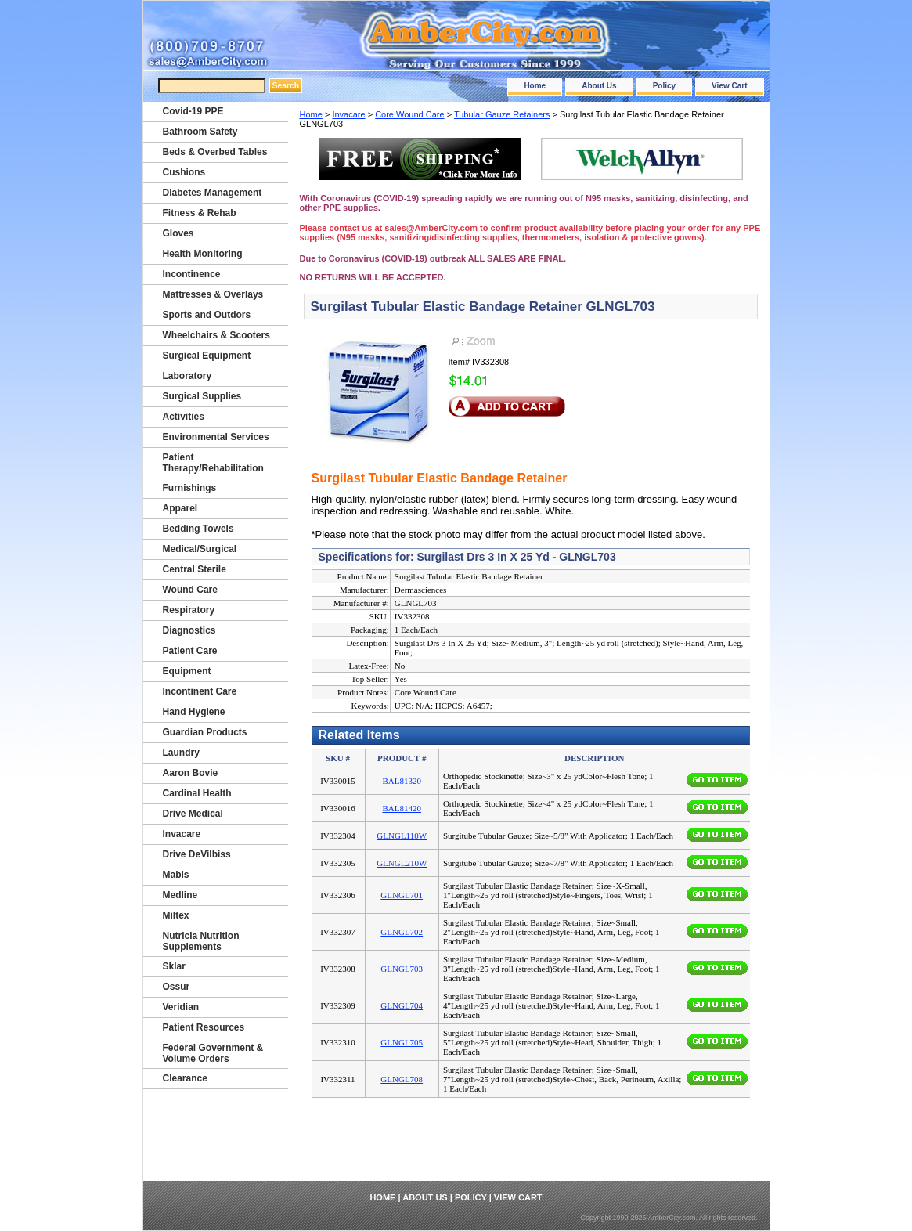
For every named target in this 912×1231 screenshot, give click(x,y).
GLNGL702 (401, 932)
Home (535, 85)
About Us (599, 85)
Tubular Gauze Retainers (502, 114)
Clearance (185, 1078)
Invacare (348, 114)
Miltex (176, 915)
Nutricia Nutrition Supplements (201, 941)
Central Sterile (194, 569)
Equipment (187, 671)
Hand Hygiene (194, 711)
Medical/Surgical (200, 548)
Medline (180, 895)
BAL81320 (401, 780)
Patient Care (190, 650)
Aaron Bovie (190, 772)
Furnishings (190, 487)
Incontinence (192, 274)
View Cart (729, 85)
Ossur (176, 986)
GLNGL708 (401, 1079)
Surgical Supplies (202, 396)
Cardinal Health (197, 793)
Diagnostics (189, 630)
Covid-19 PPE (193, 111)
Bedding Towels (198, 528)
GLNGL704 (401, 1005)
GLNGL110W (402, 835)
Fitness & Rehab (199, 213)
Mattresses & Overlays (213, 294)
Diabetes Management (212, 192)
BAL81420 (401, 808)
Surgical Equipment (207, 355)
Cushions (184, 172)
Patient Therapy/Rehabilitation (213, 463)
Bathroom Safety (200, 131)
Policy (664, 85)
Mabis (176, 874)
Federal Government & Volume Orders (213, 1053)
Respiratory (189, 610)
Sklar (174, 966)
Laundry (181, 752)
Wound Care (190, 589)
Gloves (178, 233)
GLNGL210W (402, 863)
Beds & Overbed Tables (215, 151)
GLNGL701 (401, 895)
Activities (183, 416)
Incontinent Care (200, 691)
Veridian (181, 1007)
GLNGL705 (401, 1042)
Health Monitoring (203, 253)
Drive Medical (193, 813)
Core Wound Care (409, 114)
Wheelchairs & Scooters (216, 335)
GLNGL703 (401, 968)
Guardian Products (205, 732)
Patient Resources (204, 1027)
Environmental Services (216, 436)
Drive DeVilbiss (197, 854)
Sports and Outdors (207, 314)
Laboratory (187, 375)
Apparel (180, 508)
